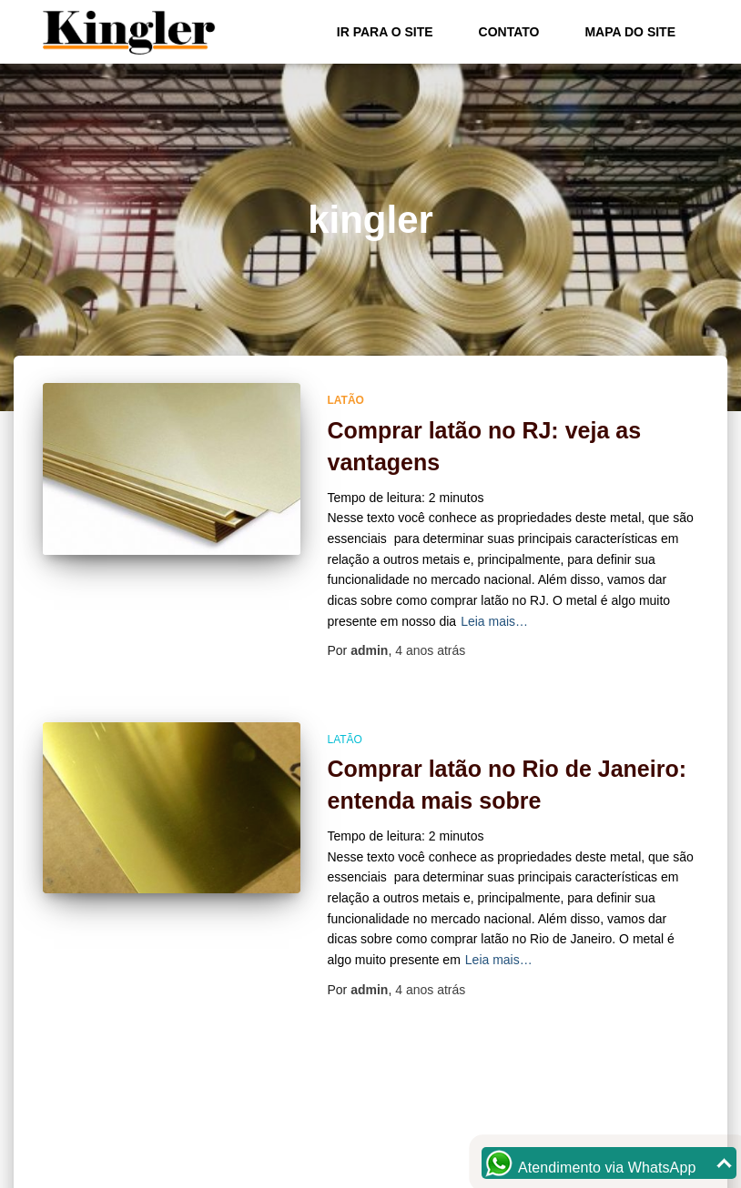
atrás (430, 650)
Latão (346, 400)
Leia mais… (494, 621)
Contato (509, 32)
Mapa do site (629, 32)
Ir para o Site (385, 32)
